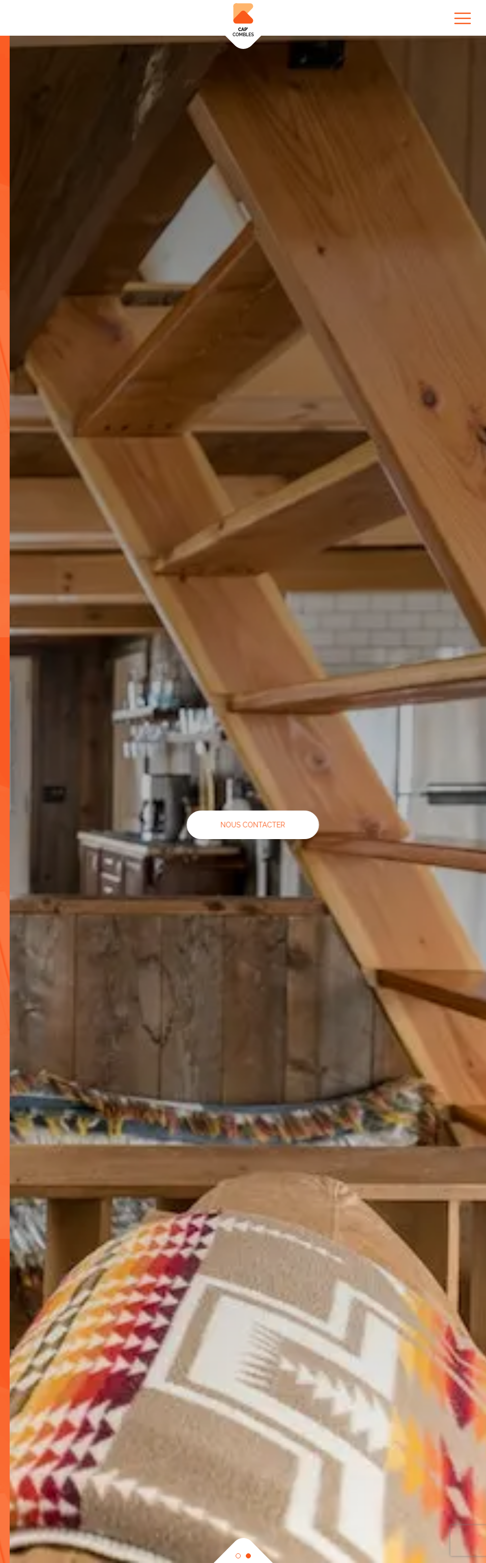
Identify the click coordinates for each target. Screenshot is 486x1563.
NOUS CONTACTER (283, 825)
